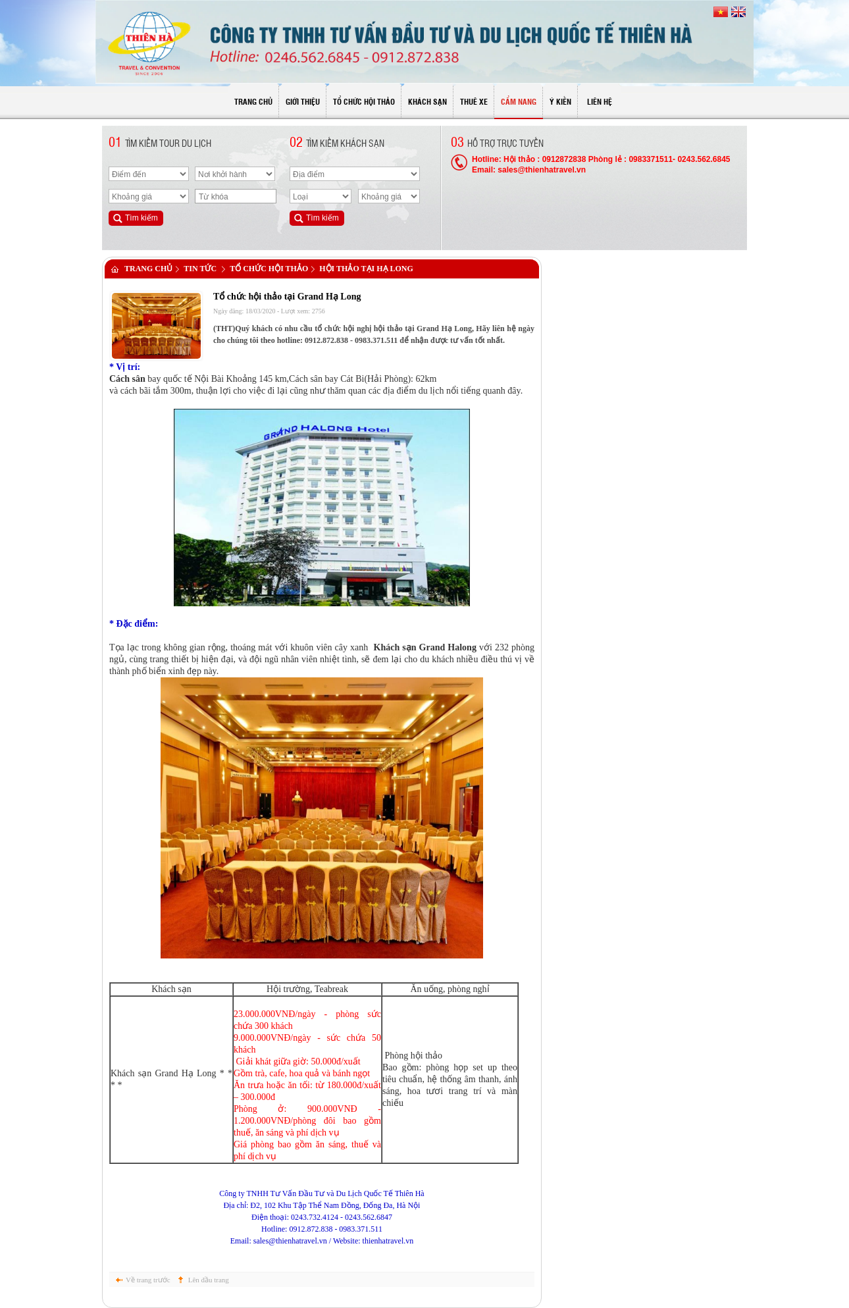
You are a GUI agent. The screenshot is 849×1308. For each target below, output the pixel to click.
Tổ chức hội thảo (269, 268)
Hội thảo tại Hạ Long (366, 268)
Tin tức (200, 268)
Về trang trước (148, 1280)
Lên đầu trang (208, 1280)
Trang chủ (148, 268)
